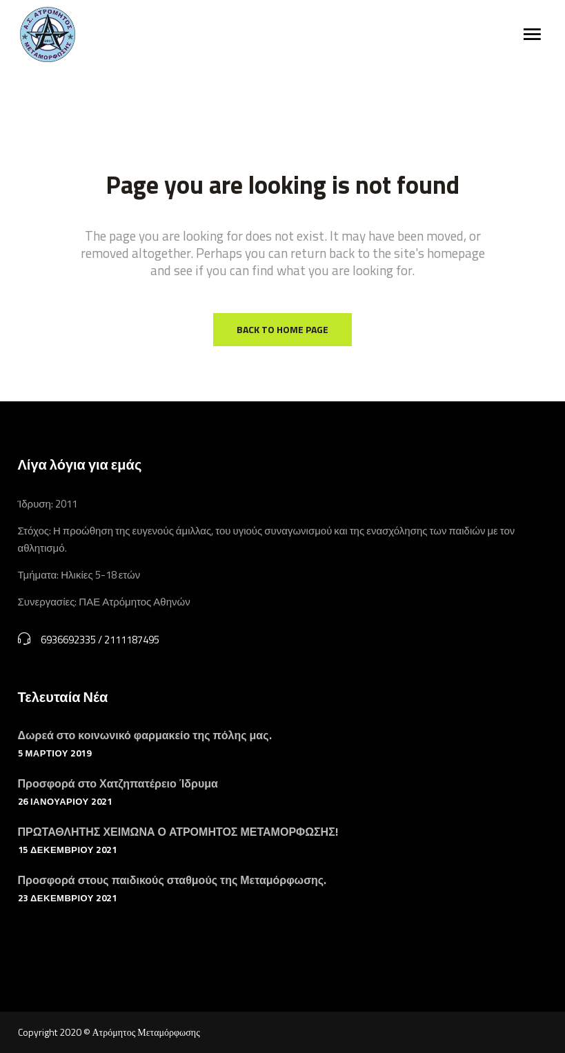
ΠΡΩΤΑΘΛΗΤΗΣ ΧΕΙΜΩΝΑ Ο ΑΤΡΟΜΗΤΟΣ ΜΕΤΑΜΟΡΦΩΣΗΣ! (178, 831)
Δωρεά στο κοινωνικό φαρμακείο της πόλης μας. (145, 735)
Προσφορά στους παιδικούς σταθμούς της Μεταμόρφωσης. (172, 880)
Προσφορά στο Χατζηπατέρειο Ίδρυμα (118, 783)
